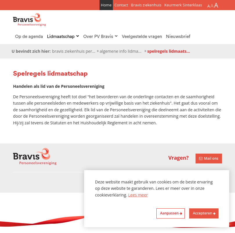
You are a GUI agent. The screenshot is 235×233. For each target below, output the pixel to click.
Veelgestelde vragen (142, 36)
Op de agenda (29, 36)
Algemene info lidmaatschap (121, 51)
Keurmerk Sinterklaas (183, 5)
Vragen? (178, 158)
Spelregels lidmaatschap (169, 51)
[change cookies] (170, 213)
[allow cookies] (203, 213)
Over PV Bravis (100, 36)
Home (106, 5)
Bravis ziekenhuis (146, 5)
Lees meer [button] (138, 195)
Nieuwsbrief (178, 36)
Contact (121, 5)
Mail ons (211, 158)
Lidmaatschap (63, 36)
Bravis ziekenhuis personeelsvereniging (74, 51)
